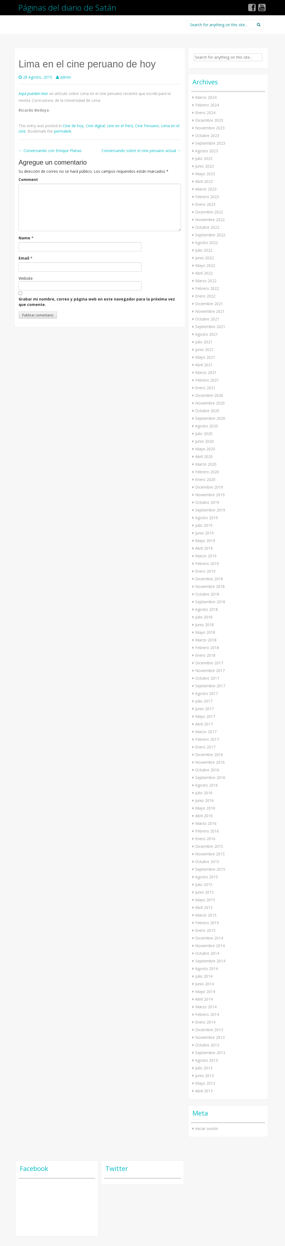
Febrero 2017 (207, 739)
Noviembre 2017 (210, 670)
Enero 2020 (205, 479)
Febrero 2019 (207, 563)
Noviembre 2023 (210, 127)
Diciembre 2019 (209, 487)
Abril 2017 (204, 724)
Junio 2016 (204, 800)
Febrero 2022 (207, 288)
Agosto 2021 (206, 334)
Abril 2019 (204, 548)
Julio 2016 (203, 792)
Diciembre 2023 (209, 120)
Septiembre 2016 (210, 777)
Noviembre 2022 (210, 219)
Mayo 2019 (205, 540)
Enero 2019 (205, 571)
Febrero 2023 (207, 196)
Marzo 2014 (205, 1006)
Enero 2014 (205, 1022)
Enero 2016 (205, 838)
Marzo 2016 (205, 823)
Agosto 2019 (206, 517)
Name (24, 237)
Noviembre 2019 (210, 494)
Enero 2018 (205, 655)
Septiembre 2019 (210, 510)
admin (65, 77)
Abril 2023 (204, 181)
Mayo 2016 (205, 808)
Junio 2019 (204, 533)
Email (24, 258)
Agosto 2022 (206, 242)
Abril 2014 (204, 999)
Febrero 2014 (207, 1014)
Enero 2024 (205, 112)
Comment (28, 179)
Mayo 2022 (205, 265)
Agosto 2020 (206, 426)
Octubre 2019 (207, 502)
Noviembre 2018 (210, 586)
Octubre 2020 (207, 410)
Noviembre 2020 (210, 403)
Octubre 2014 (207, 953)
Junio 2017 (204, 708)
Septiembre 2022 (210, 234)
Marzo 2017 (205, 731)
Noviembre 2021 (210, 311)
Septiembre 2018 (210, 601)
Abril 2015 (204, 907)
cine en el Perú (120, 125)
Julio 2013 (203, 1067)
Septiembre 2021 (210, 326)
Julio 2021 (203, 341)
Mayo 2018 (205, 632)
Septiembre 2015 (210, 869)
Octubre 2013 (207, 1045)
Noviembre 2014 (210, 945)
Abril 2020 (204, 456)
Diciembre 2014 (209, 938)
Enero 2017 (205, 747)
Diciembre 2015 (209, 846)
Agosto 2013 (206, 1060)
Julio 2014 (203, 976)
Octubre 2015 (207, 861)
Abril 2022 (204, 273)
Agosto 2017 (206, 693)
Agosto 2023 (206, 150)
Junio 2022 (204, 257)
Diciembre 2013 (209, 1029)
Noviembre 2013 (210, 1037)
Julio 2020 (203, 433)
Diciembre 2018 (209, 578)
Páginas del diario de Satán (67, 7)
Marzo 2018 (205, 640)
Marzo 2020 (205, 464)
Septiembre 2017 (210, 685)
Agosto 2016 (206, 785)
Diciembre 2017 (209, 662)
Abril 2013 (204, 1090)
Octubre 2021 (207, 319)
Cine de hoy (73, 125)
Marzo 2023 (205, 189)
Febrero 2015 (207, 922)
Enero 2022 (205, 296)
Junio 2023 (204, 166)
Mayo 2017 (205, 716)
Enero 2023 (205, 204)
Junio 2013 (204, 1075)
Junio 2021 (204, 349)
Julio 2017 (203, 701)
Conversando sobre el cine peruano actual (141, 150)
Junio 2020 (204, 441)
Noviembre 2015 (210, 854)
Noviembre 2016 (210, 762)
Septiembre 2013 (210, 1052)
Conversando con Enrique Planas (50, 150)
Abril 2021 (204, 364)
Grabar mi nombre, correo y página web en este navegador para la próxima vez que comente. (97, 301)
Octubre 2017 (207, 678)
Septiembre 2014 (210, 961)
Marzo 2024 (205, 97)
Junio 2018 (204, 624)
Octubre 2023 (207, 135)
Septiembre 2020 (210, 418)
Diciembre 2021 (209, 303)
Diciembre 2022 (209, 212)
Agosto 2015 (206, 876)
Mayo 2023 (205, 173)
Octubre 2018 (207, 594)
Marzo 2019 (205, 555)
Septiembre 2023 (210, 143)
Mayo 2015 (205, 899)
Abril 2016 (204, 815)
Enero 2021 (205, 387)
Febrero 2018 (207, 647)
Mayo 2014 (205, 991)
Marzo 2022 (205, 280)
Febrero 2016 (207, 831)
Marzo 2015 (205, 915)
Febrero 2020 (207, 471)
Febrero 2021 (207, 380)
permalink (62, 131)
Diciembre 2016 (209, 754)
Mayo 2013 (205, 1083)
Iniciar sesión (206, 1128)
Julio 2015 (203, 884)
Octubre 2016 (207, 769)
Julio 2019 (203, 525)
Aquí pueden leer (33, 93)
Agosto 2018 (206, 609)
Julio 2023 (203, 158)
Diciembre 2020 (209, 395)
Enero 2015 (205, 930)
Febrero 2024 (207, 105)
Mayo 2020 (205, 448)
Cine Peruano (147, 125)
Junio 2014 (204, 983)
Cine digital (95, 125)
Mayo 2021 (205, 357)
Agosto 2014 (206, 968)
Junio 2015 (204, 892)
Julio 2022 (203, 250)
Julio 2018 (203, 617)
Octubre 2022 (207, 227)
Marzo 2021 (205, 372)
